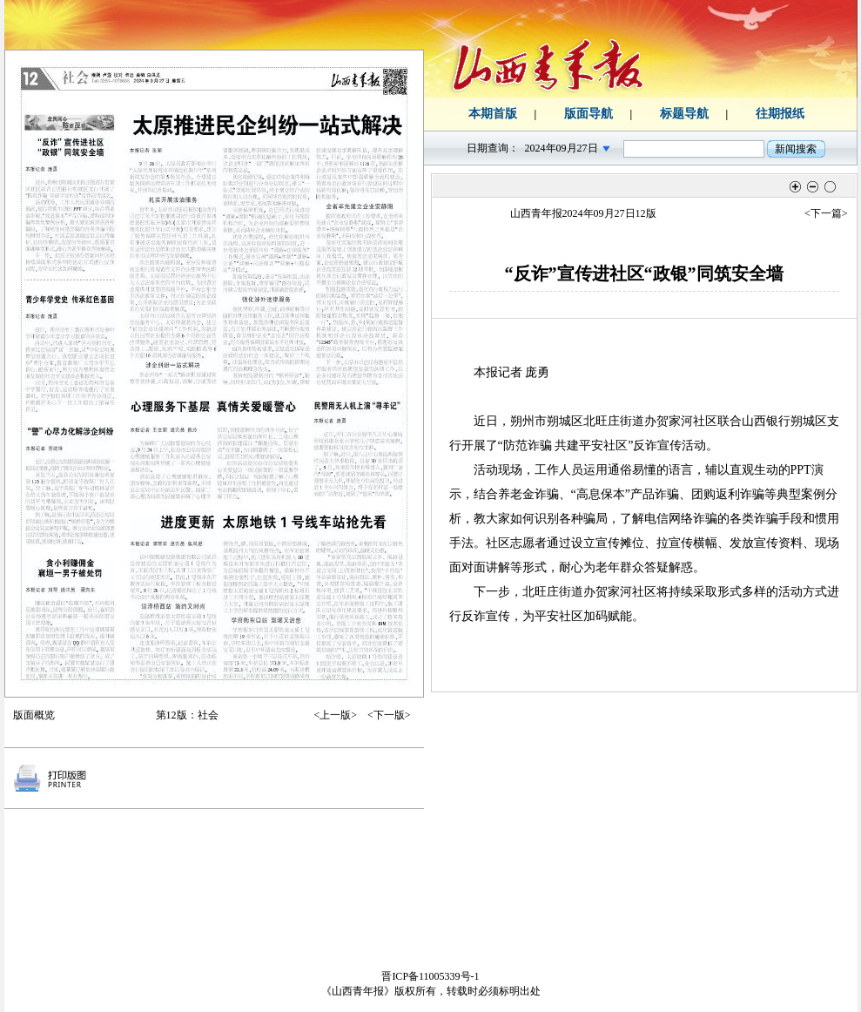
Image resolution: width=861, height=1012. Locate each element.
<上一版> (335, 715)
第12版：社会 (187, 715)
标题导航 (684, 113)
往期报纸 (780, 113)
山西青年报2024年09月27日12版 (583, 213)
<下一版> (389, 715)
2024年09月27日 (561, 148)
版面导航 (588, 113)
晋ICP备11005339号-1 (430, 976)
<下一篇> (826, 213)
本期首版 (492, 113)
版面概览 (34, 715)
